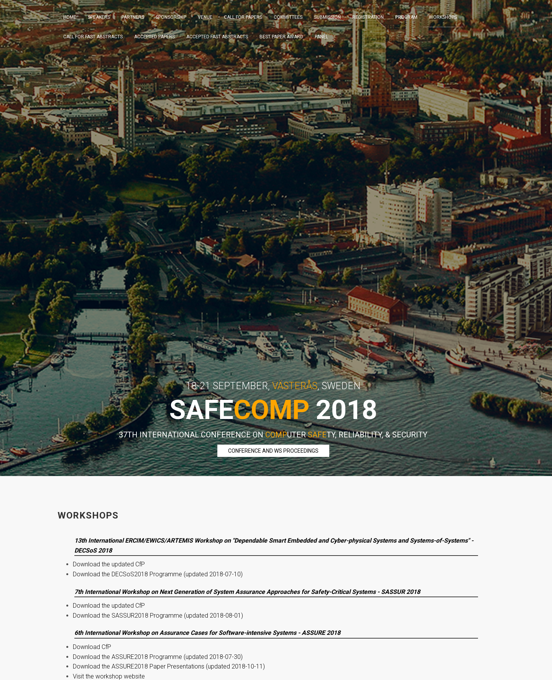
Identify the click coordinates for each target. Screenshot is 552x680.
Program (406, 17)
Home (69, 17)
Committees (288, 17)
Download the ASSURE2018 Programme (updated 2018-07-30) (158, 656)
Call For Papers (243, 17)
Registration (368, 17)
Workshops (443, 17)
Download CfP (92, 647)
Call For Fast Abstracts (93, 36)
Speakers (99, 17)
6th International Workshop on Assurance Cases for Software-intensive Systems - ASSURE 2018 (207, 632)
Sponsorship (171, 17)
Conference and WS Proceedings (273, 451)
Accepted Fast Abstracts (217, 36)
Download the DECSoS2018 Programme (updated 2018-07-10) (158, 574)
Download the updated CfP (109, 564)
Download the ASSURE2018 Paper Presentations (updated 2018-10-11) (169, 666)
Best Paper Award (281, 36)
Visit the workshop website (109, 676)
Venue (205, 17)
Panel (321, 36)
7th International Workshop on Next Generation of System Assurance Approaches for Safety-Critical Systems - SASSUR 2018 (247, 591)
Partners (133, 17)
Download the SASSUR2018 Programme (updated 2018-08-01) (158, 615)
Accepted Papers (154, 36)
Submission (327, 17)
